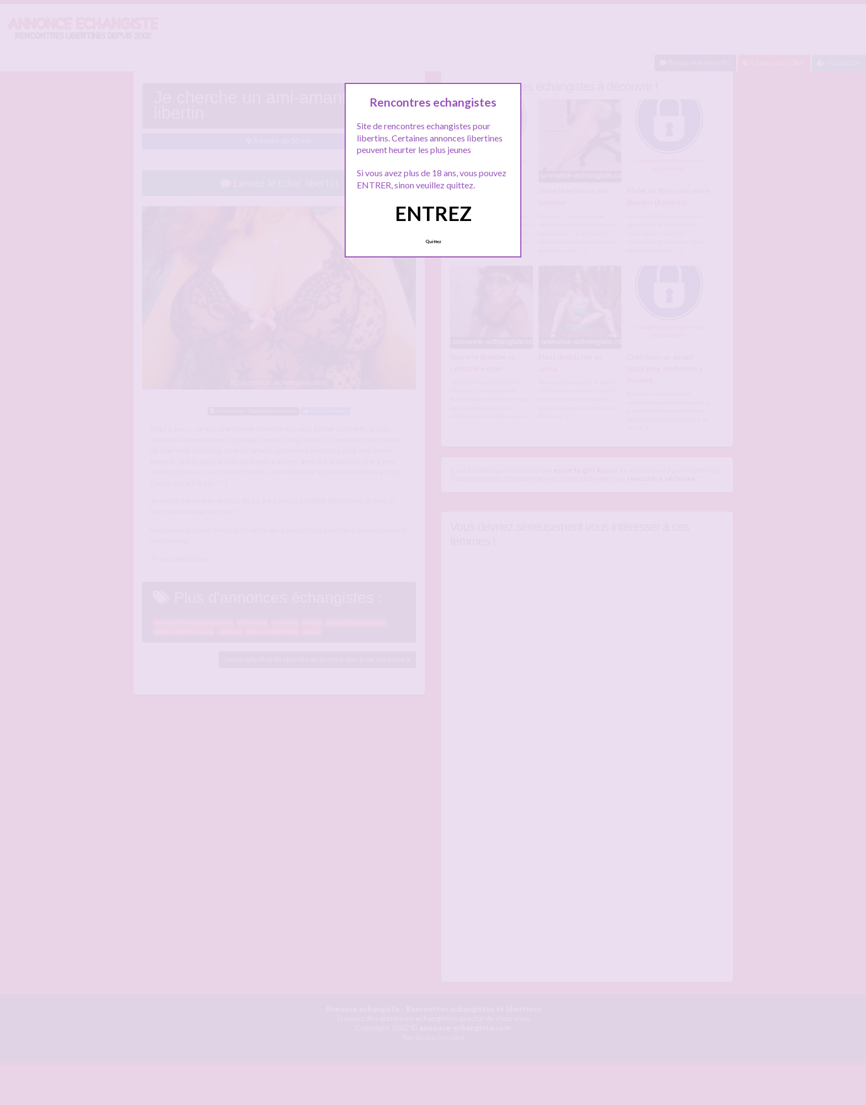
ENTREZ (433, 213)
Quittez (433, 241)
